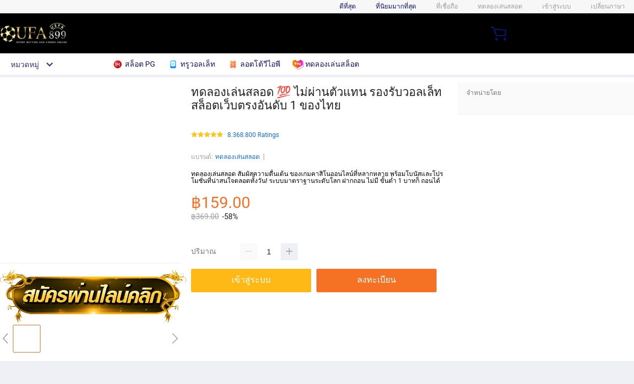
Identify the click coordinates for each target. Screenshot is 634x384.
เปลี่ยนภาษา (608, 6)
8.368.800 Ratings (253, 135)
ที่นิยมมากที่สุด (396, 6)
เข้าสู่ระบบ (556, 6)
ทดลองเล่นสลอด (237, 157)
